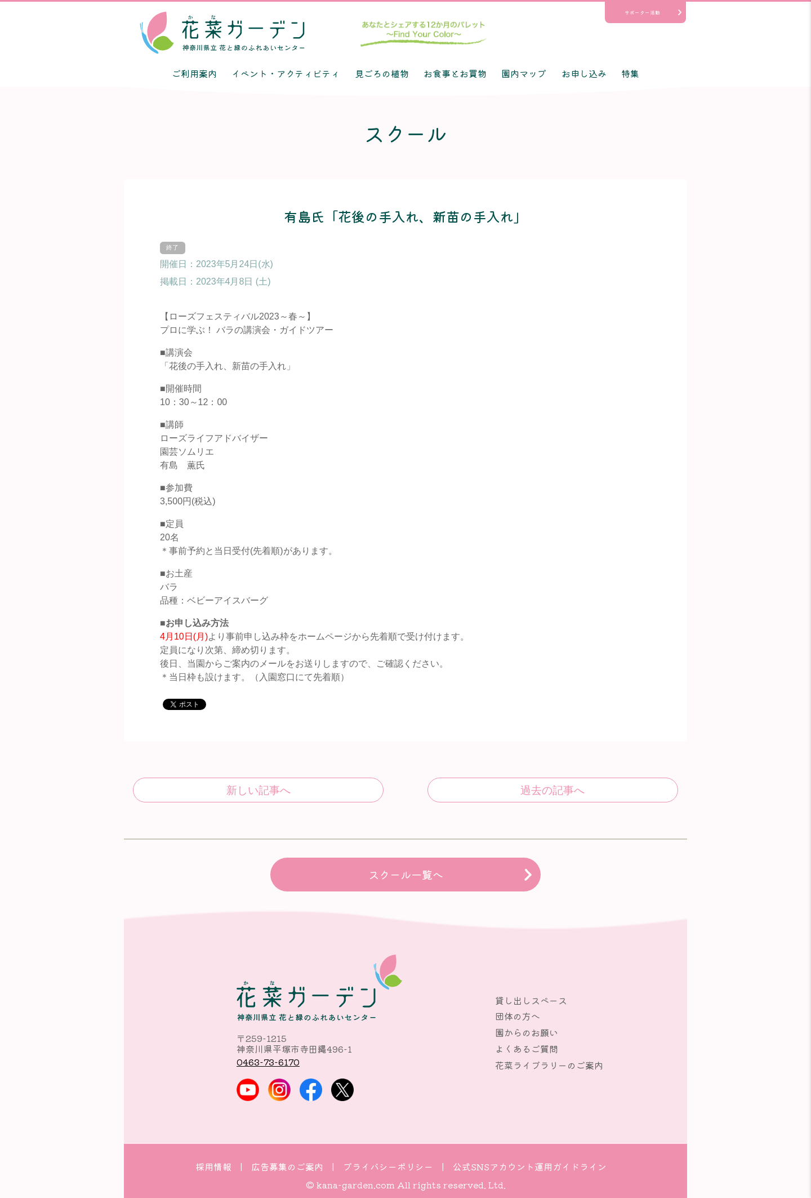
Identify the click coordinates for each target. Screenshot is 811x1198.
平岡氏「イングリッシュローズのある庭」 (552, 790)
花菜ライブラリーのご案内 (549, 1065)
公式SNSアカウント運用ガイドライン (530, 1166)
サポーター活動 (642, 12)
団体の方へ (517, 1016)
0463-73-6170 (268, 1061)
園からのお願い (526, 1032)
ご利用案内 (194, 73)
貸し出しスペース (531, 1000)
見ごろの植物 (382, 73)
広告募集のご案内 (287, 1166)
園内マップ (523, 73)
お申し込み (584, 73)
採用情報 (213, 1166)
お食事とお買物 (455, 73)
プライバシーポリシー (388, 1166)
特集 (630, 73)
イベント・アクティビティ (285, 73)
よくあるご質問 (526, 1048)
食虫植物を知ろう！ (258, 790)
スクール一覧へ (405, 874)
